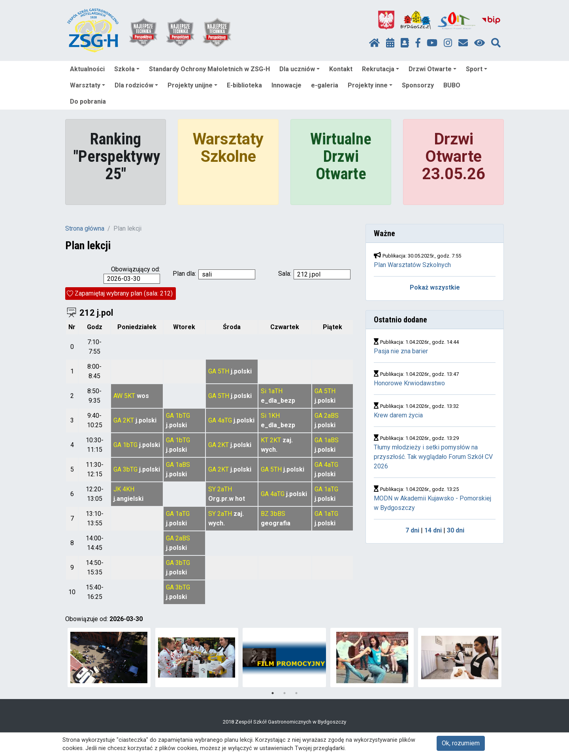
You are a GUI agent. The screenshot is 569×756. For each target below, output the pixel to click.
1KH (274, 415)
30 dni (455, 530)
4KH (128, 489)
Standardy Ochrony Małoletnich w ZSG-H (209, 69)
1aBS (331, 440)
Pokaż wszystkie (435, 287)
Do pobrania (88, 101)
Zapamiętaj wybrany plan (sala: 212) (124, 293)
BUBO (451, 85)
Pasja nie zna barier (401, 351)
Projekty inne (370, 85)
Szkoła (126, 69)
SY (212, 489)
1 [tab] (273, 693)
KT (264, 440)
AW (117, 396)
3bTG (130, 469)
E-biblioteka (244, 85)
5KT (129, 396)
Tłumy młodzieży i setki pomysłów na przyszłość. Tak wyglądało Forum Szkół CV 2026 (433, 456)
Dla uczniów (299, 69)
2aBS (331, 415)
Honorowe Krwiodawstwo (409, 383)
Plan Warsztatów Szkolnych (412, 265)
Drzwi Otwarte (432, 69)
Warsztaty (87, 85)
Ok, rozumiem (461, 743)
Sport (476, 69)
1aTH (275, 391)
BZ (265, 513)
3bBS (277, 513)
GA (212, 371)
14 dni (433, 530)
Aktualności (87, 69)
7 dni (412, 530)
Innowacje (286, 85)
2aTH (224, 489)
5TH (223, 371)
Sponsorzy (418, 85)
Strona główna (84, 228)
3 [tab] (296, 693)
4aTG (225, 420)
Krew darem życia (398, 415)
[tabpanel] (109, 657)
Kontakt (340, 69)
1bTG (182, 415)
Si (263, 391)
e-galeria (324, 85)
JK (117, 489)
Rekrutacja (380, 69)
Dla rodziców (136, 85)
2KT (128, 420)
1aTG (331, 489)
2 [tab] (284, 693)
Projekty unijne (192, 85)
